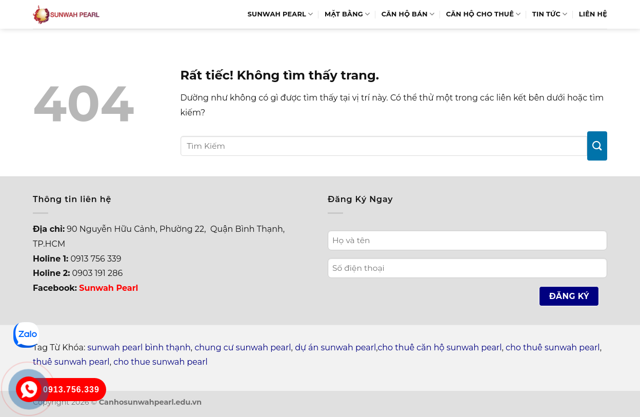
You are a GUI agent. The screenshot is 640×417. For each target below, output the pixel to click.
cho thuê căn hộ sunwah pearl (439, 347)
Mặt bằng (347, 14)
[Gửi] (597, 146)
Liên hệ (593, 14)
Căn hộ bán (408, 14)
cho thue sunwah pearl (160, 362)
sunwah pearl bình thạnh (139, 347)
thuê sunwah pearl (71, 362)
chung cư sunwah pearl (242, 347)
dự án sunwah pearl (335, 347)
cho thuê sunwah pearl (553, 347)
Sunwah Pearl (280, 14)
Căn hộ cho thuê (483, 14)
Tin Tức (550, 14)
